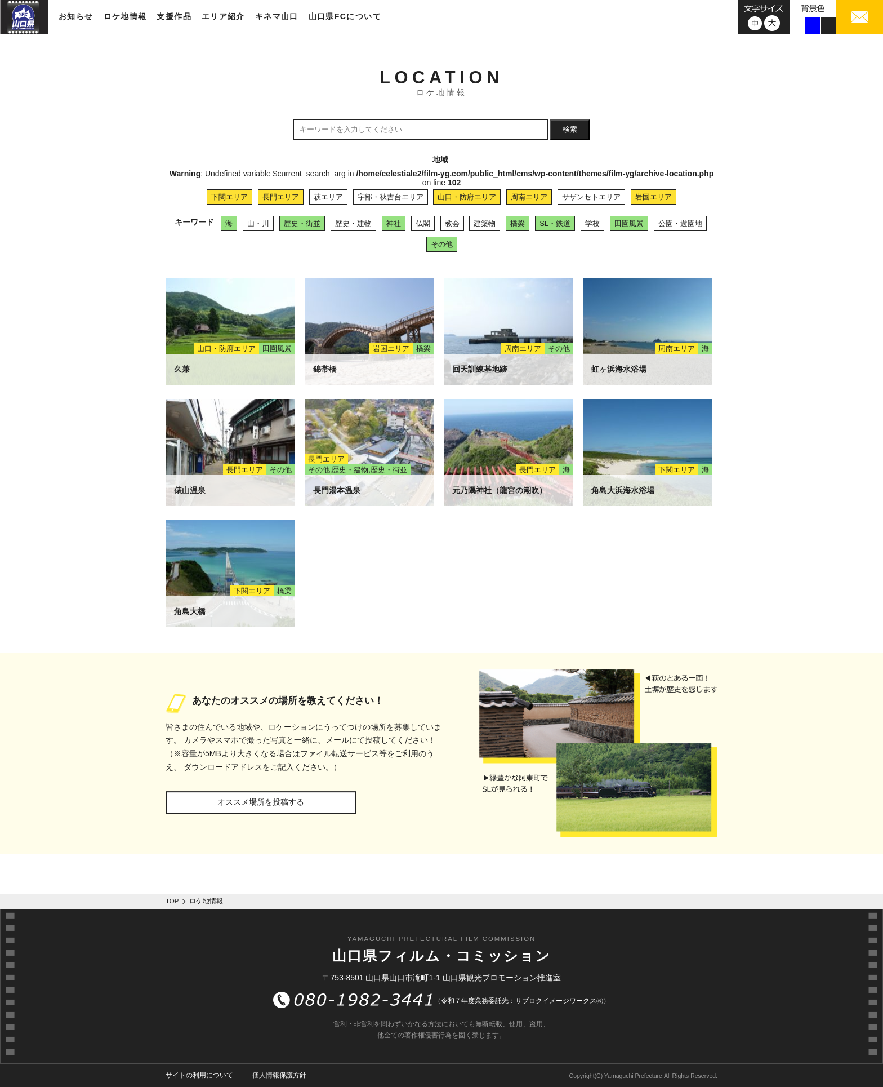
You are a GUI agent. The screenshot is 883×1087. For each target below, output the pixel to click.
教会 (452, 223)
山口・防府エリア (467, 197)
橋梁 (517, 223)
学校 (592, 223)
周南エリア (529, 197)
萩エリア (328, 197)
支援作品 (174, 16)
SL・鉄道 (554, 223)
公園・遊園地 (680, 223)
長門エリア (280, 197)
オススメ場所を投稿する (260, 801)
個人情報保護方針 (279, 1075)
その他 (442, 244)
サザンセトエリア (591, 197)
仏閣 (423, 223)
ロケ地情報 (125, 16)
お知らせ (76, 16)
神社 (393, 223)
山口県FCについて (345, 16)
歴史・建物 (353, 223)
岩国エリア (653, 197)
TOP (172, 901)
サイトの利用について (199, 1075)
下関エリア (229, 197)
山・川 (258, 223)
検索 (570, 129)
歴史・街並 (302, 223)
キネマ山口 (276, 16)
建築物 (485, 223)
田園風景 (629, 223)
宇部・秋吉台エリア (390, 197)
